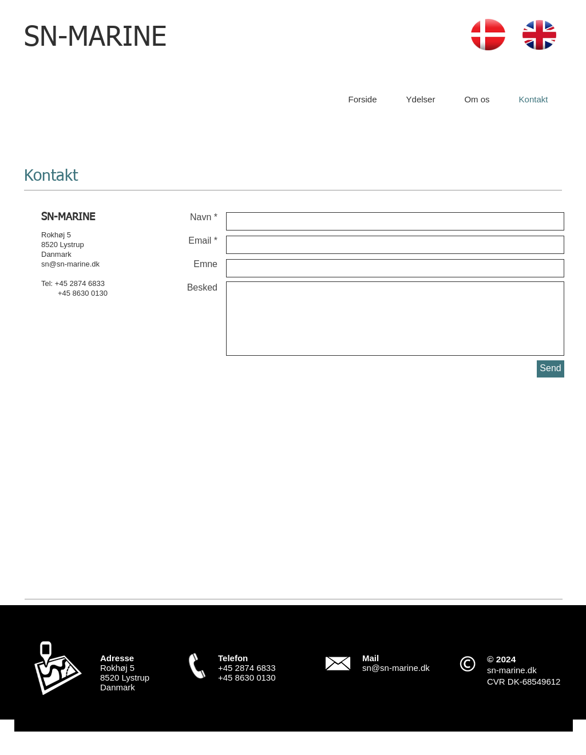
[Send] (550, 369)
